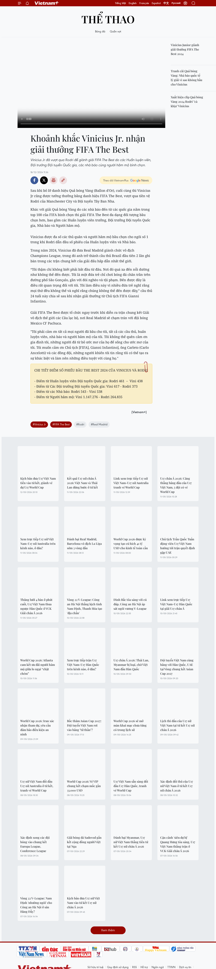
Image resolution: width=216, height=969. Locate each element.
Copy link (63, 180)
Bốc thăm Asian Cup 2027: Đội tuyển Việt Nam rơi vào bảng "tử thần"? (84, 725)
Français (144, 3)
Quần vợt (115, 31)
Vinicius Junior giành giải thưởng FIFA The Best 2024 (185, 49)
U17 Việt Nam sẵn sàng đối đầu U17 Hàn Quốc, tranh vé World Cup (131, 785)
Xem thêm (108, 930)
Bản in (53, 180)
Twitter (44, 180)
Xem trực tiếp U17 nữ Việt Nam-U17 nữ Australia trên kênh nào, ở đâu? (38, 543)
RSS (134, 967)
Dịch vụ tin (185, 967)
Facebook (34, 180)
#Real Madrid (99, 424)
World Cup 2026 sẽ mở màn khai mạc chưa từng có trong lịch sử (130, 725)
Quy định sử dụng (117, 967)
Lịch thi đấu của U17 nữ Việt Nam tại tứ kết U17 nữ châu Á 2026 (177, 725)
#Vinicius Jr (39, 424)
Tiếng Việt (120, 3)
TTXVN (171, 967)
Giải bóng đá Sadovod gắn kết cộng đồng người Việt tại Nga (84, 842)
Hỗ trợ (144, 967)
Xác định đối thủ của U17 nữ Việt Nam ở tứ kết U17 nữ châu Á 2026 (176, 785)
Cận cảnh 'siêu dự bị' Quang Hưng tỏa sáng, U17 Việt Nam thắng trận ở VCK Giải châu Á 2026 (177, 844)
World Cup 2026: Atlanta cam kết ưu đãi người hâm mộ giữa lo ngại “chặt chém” (37, 666)
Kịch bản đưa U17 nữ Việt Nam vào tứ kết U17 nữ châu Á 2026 (83, 902)
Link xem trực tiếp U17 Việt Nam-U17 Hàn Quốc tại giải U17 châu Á (176, 604)
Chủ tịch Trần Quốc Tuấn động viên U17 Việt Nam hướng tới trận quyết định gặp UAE (177, 545)
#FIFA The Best (61, 424)
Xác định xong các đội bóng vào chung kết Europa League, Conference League (35, 844)
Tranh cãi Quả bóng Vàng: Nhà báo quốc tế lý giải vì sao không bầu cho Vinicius (186, 77)
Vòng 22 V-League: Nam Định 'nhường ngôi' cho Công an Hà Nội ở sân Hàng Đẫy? (36, 904)
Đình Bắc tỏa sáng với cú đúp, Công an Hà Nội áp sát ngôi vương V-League (130, 604)
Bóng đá (100, 31)
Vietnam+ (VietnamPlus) (47, 3)
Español (156, 3)
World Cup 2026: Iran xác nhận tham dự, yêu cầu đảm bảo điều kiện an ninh (37, 727)
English (133, 3)
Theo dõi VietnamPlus (115, 180)
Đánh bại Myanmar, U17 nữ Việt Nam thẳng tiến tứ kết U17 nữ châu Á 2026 (131, 842)
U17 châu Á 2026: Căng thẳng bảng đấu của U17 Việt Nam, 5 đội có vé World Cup (176, 485)
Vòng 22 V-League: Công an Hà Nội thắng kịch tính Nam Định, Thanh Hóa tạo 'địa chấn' (84, 606)
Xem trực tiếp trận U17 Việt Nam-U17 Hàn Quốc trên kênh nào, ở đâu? (83, 664)
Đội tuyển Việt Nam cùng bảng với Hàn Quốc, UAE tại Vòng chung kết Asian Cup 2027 (176, 666)
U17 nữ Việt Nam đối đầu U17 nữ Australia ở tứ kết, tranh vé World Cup (36, 785)
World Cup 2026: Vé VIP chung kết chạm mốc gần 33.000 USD (84, 785)
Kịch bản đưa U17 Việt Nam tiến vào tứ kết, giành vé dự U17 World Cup (38, 482)
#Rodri (80, 424)
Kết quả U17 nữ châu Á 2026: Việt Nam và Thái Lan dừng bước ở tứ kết (82, 482)
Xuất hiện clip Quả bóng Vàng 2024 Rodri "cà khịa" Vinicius (187, 101)
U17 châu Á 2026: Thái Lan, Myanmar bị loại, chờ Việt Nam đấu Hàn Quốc (131, 664)
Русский (176, 3)
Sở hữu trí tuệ (95, 967)
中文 (166, 3)
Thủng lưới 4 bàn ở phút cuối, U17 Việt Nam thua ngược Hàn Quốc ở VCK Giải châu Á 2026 (36, 606)
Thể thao (108, 19)
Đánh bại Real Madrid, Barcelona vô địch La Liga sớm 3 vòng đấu (84, 543)
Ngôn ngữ (158, 967)
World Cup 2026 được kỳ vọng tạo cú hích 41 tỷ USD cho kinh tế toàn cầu (131, 543)
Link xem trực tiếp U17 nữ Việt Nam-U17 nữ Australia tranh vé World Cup (131, 482)
